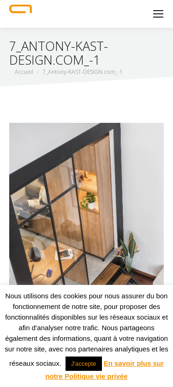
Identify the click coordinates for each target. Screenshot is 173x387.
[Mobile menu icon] (158, 13)
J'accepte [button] (83, 363)
